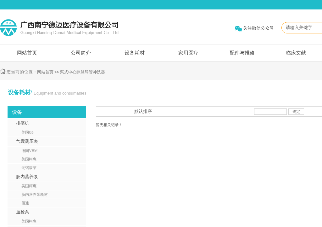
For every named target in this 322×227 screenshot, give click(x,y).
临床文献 (296, 52)
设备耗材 (135, 52)
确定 (296, 111)
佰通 (25, 203)
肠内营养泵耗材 (34, 194)
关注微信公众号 (258, 28)
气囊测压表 (27, 141)
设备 (17, 112)
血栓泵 (22, 212)
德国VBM (29, 150)
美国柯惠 (28, 159)
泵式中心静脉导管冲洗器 (82, 72)
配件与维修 (242, 52)
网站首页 (27, 52)
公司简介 (81, 52)
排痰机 (22, 123)
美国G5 (27, 132)
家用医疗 (188, 52)
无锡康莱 (28, 168)
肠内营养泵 (27, 176)
